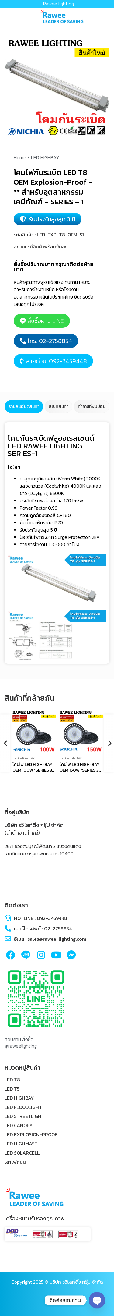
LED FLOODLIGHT (23, 1107)
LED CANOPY (19, 1125)
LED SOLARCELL (22, 1153)
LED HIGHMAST (21, 1144)
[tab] (24, 406)
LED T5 (12, 1089)
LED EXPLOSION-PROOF (31, 1134)
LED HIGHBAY (19, 1098)
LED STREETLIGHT (24, 1116)
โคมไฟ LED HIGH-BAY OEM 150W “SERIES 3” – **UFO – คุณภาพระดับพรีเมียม (80, 773)
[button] (5, 743)
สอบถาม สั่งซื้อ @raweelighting (21, 1042)
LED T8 (12, 1080)
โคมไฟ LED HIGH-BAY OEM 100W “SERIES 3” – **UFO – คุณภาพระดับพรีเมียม (33, 773)
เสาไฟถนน (15, 1162)
